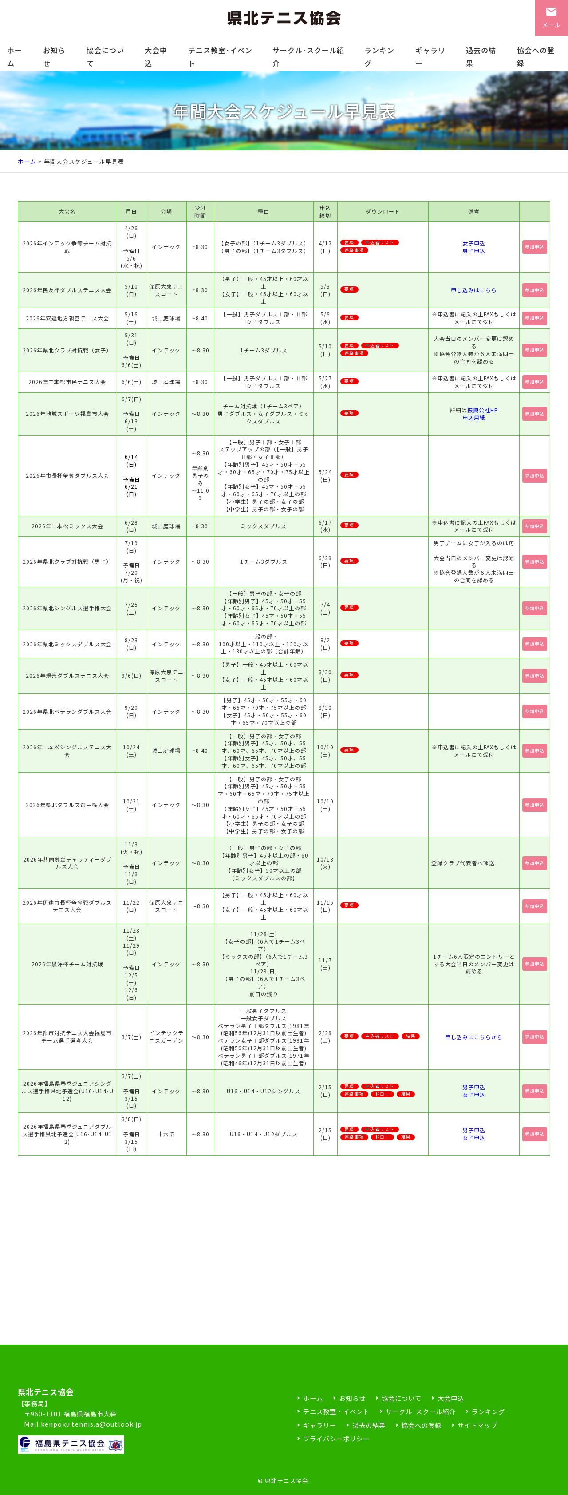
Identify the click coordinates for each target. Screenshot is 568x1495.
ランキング (379, 56)
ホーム (14, 56)
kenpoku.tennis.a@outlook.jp (91, 1423)
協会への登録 (536, 56)
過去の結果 (481, 56)
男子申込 (473, 250)
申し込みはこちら (474, 289)
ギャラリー (430, 56)
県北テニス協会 (286, 1480)
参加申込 (534, 247)
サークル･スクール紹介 (308, 56)
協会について (105, 56)
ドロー (382, 1094)
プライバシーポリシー (336, 1438)
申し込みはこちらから (474, 1036)
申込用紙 (473, 417)
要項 (349, 242)
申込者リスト (379, 242)
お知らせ (54, 56)
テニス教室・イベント (336, 1411)
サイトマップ (477, 1425)
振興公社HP (482, 410)
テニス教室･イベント (220, 56)
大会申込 (156, 56)
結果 (411, 1036)
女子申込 (473, 243)
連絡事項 (354, 250)
